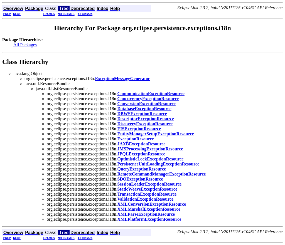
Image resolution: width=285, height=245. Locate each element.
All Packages (25, 44)
